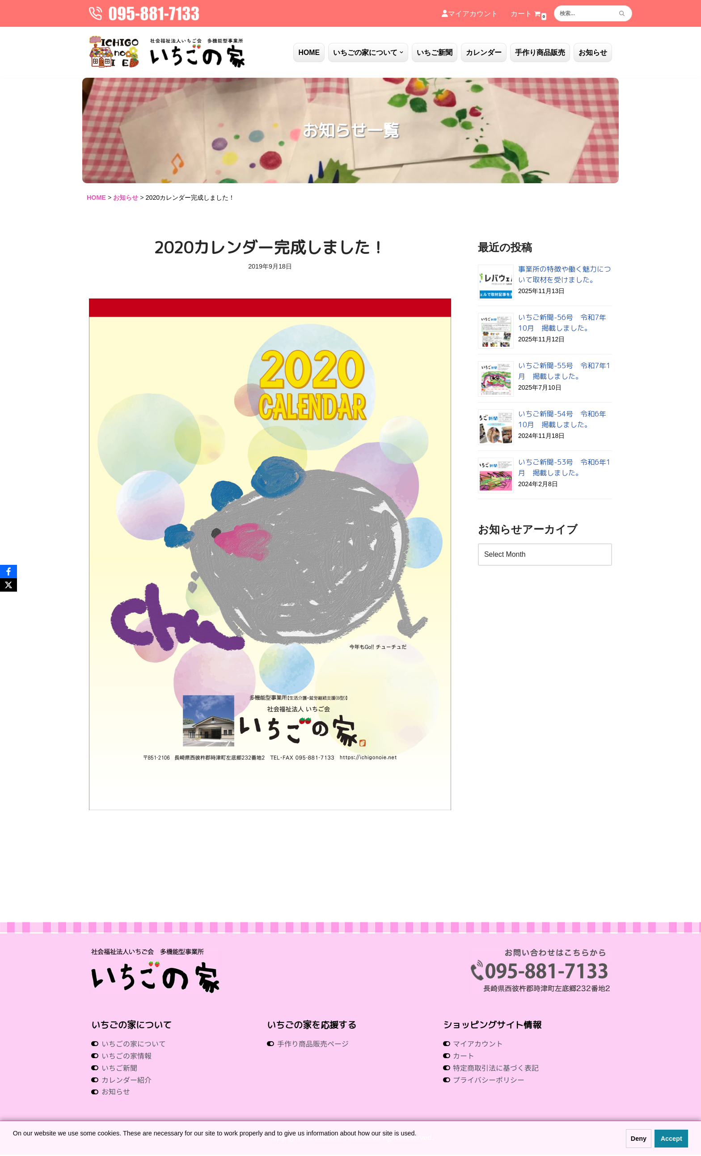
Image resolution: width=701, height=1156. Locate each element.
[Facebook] (8, 571)
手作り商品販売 (540, 52)
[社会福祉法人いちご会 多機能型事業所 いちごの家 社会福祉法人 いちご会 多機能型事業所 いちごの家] (167, 52)
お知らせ (593, 52)
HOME (309, 52)
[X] (8, 585)
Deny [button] (638, 1138)
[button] (401, 52)
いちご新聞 (434, 52)
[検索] (583, 13)
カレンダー (484, 52)
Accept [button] (671, 1138)
